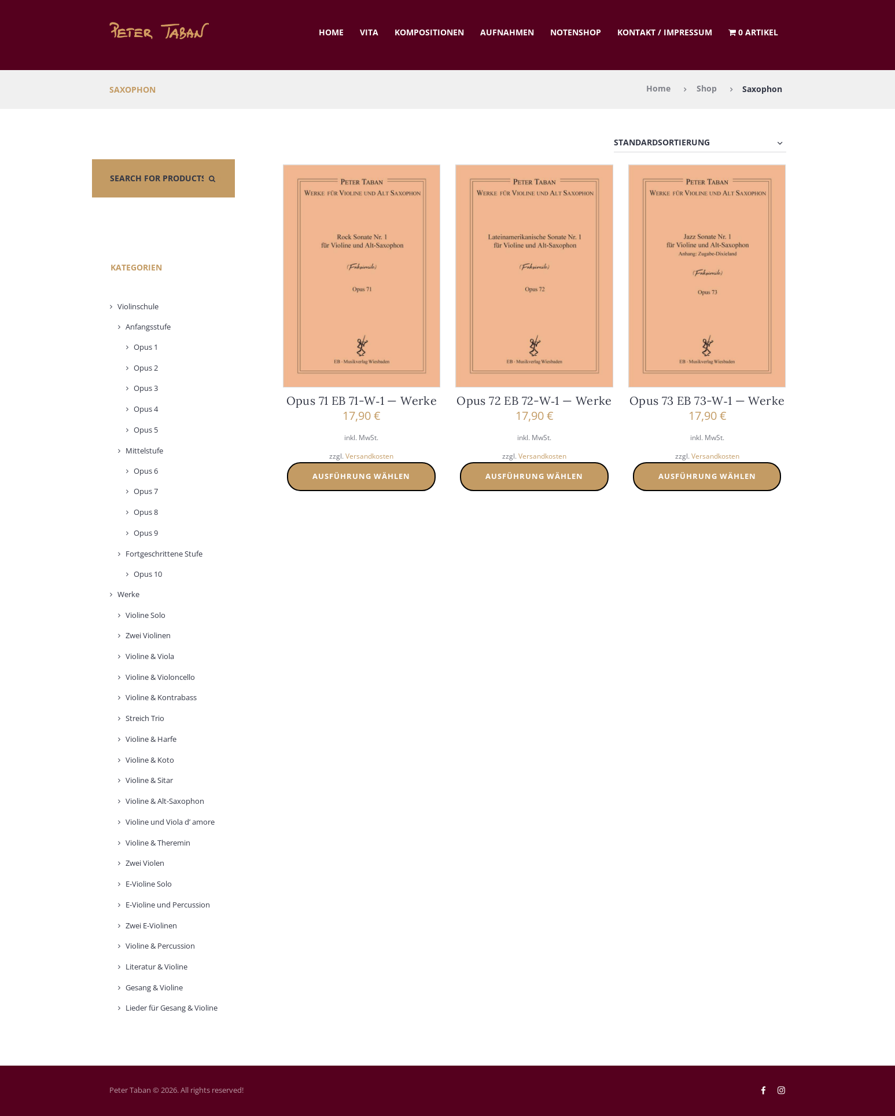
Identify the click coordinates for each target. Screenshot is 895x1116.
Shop (707, 88)
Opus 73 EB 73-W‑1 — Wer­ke (707, 400)
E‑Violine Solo (149, 884)
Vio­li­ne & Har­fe (151, 739)
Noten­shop (575, 32)
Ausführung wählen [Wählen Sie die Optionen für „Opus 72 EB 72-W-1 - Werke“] (534, 476)
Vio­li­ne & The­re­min (158, 842)
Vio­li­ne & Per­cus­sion (160, 946)
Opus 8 (146, 512)
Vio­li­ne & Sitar (149, 780)
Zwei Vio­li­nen (148, 635)
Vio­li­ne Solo (145, 615)
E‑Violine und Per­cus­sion (168, 904)
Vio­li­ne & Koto (150, 760)
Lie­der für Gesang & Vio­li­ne (172, 1008)
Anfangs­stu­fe (148, 326)
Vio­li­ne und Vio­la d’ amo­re (170, 822)
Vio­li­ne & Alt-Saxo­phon (165, 801)
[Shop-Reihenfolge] (700, 143)
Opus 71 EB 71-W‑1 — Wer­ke (361, 400)
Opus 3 (146, 388)
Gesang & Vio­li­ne (154, 987)
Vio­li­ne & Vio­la (150, 656)
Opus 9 (146, 533)
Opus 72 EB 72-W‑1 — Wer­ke (534, 400)
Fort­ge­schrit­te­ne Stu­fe (164, 553)
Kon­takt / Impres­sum (664, 32)
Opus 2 (146, 368)
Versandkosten (369, 455)
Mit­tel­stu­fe (144, 450)
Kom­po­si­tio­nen (429, 32)
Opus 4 (146, 409)
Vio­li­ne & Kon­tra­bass (161, 698)
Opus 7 (146, 491)
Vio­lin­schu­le (138, 306)
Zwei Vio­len (145, 863)
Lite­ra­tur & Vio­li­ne (156, 966)
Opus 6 (146, 471)
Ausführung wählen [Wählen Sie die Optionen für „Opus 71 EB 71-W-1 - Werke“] (361, 476)
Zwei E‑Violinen (151, 925)
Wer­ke (128, 595)
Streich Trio (145, 718)
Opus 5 (146, 430)
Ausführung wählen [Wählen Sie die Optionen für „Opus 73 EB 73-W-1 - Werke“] (707, 476)
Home (331, 32)
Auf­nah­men (507, 32)
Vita (369, 32)
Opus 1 (146, 347)
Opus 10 (148, 574)
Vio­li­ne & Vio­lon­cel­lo (160, 677)
